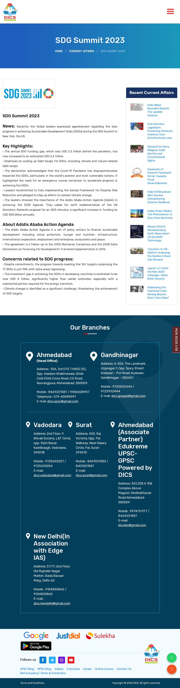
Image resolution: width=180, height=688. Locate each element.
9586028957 (79, 392)
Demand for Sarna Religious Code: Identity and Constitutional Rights (158, 153)
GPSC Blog (44, 669)
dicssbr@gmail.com (132, 525)
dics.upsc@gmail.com (62, 401)
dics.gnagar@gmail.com (128, 396)
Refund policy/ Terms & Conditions (43, 673)
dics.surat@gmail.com (91, 475)
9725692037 (54, 461)
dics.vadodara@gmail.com (52, 475)
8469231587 (57, 392)
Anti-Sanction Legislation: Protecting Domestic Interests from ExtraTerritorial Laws (160, 131)
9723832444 (122, 386)
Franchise (73, 669)
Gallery (59, 669)
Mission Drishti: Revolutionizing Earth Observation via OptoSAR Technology (158, 233)
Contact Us (124, 669)
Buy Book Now (176, 339)
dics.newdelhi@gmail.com (52, 603)
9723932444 (110, 391)
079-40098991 (65, 397)
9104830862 (54, 589)
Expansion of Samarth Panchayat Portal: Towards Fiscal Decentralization (159, 176)
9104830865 (43, 594)
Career (87, 669)
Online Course (104, 669)
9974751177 (138, 511)
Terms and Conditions (32, 683)
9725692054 (43, 466)
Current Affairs (81, 51)
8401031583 (96, 461)
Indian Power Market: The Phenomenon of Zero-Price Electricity (160, 214)
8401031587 (85, 466)
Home (59, 51)
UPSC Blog (27, 669)
